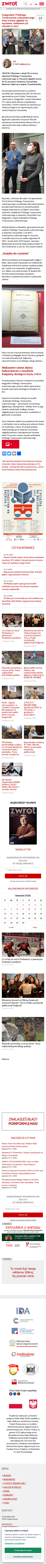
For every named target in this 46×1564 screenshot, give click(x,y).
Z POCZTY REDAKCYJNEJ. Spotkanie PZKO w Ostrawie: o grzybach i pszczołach (32, 708)
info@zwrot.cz (12, 1526)
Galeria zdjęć (10, 1499)
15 (17, 914)
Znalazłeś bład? (23, 1121)
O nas (6, 1503)
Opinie (6, 1491)
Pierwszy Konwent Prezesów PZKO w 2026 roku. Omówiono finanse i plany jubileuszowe (22, 1172)
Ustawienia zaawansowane (23, 1557)
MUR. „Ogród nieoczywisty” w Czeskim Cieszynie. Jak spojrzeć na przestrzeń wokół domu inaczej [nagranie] (11, 709)
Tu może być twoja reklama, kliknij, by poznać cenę (23, 1272)
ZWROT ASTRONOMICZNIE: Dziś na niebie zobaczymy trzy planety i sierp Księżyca (20, 1163)
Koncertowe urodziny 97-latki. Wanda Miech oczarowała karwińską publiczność (34, 747)
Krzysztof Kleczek (28, 461)
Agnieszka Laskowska (13, 461)
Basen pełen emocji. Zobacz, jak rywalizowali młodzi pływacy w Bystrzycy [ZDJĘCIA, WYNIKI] (34, 672)
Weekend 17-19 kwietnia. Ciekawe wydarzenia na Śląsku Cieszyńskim (22, 1154)
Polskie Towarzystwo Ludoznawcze (24, 464)
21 (11, 918)
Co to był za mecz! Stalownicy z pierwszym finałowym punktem (11, 634)
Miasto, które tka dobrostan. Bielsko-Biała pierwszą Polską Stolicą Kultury (19, 1145)
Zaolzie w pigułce (12, 1487)
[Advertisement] (23, 1083)
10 (29, 909)
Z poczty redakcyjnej (14, 1483)
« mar (11, 927)
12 (41, 909)
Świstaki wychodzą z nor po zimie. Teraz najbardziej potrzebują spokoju (12, 671)
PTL (38, 464)
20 (5, 918)
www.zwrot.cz (7, 1524)
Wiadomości (9, 1479)
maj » (35, 927)
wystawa (5, 467)
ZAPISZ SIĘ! (23, 876)
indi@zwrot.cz (25, 64)
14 (11, 914)
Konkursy (8, 1495)
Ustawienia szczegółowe (15, 1543)
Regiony (7, 1475)
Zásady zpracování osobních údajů (23, 881)
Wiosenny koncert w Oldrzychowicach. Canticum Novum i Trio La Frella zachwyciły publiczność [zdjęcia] (34, 636)
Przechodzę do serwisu (23, 1550)
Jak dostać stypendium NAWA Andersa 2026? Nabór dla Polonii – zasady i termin (11, 784)
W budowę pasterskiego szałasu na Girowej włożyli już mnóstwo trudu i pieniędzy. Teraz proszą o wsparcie (12, 748)
